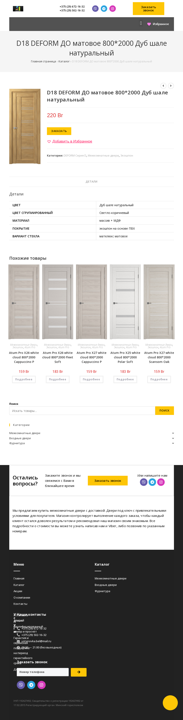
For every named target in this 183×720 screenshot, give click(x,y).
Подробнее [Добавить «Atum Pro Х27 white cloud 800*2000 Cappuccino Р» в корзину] (91, 379)
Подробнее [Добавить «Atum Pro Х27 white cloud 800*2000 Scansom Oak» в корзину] (159, 379)
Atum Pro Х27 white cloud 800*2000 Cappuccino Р (91, 357)
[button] (148, 8)
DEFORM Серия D (75, 155)
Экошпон (126, 155)
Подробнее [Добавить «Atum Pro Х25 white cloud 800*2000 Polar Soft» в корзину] (125, 379)
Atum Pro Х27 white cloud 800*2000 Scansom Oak (159, 357)
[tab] (91, 182)
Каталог (64, 61)
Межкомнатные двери (103, 155)
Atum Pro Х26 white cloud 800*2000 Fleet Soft (57, 357)
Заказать (59, 131)
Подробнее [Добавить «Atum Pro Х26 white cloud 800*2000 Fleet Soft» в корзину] (57, 379)
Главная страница (43, 61)
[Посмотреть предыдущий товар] (163, 86)
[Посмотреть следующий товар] (171, 86)
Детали (91, 181)
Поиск (13, 404)
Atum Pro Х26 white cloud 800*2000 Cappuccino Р (24, 357)
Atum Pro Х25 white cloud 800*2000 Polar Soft (125, 357)
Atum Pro (30, 347)
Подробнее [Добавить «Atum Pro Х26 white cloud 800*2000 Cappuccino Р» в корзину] (24, 379)
